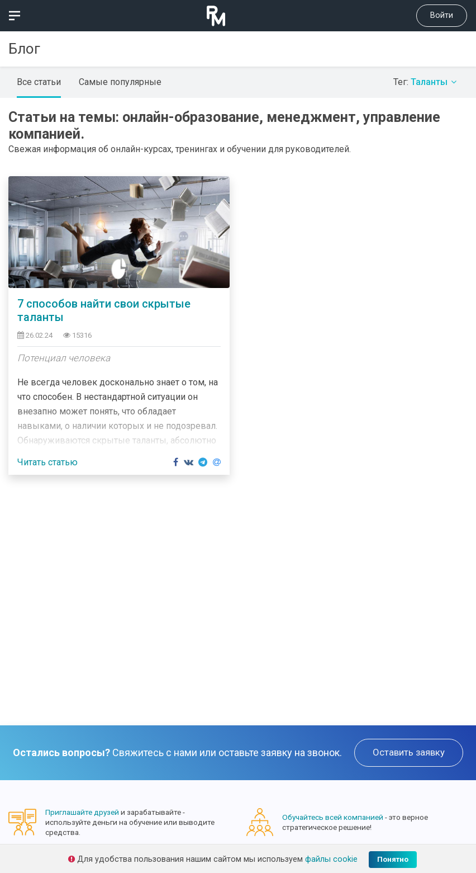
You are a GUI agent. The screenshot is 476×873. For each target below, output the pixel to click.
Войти (441, 15)
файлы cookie (331, 859)
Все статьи (39, 82)
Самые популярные (120, 82)
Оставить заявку (409, 752)
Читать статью (47, 462)
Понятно (392, 859)
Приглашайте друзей (82, 812)
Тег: (426, 82)
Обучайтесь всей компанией (332, 817)
